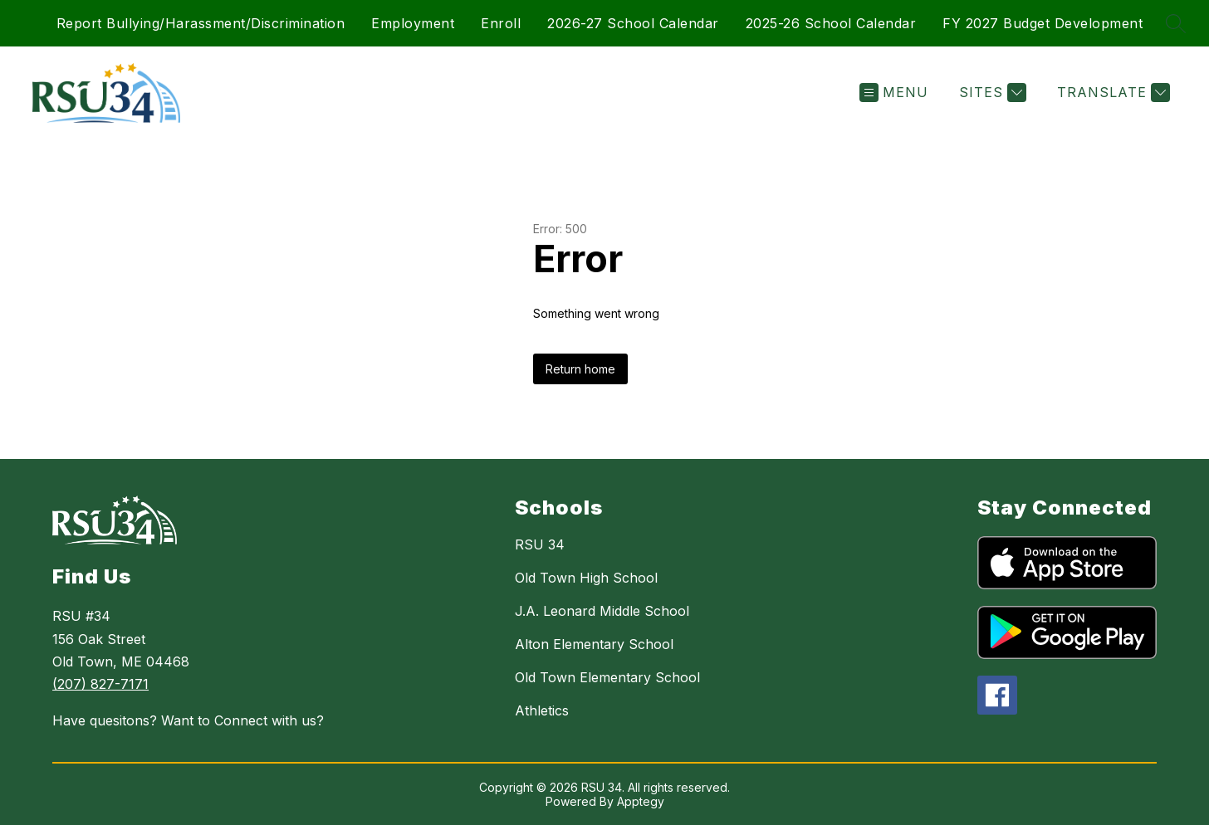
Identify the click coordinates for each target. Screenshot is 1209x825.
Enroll (501, 23)
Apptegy (640, 801)
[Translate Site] (1111, 92)
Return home (580, 369)
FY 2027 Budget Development (1042, 23)
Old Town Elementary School (607, 677)
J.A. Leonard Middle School (602, 611)
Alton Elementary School (594, 644)
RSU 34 (540, 544)
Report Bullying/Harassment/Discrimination (200, 23)
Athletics (542, 710)
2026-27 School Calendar (633, 23)
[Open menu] (893, 92)
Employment (412, 23)
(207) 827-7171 (100, 684)
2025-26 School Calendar (831, 23)
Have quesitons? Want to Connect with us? (188, 720)
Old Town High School (586, 577)
